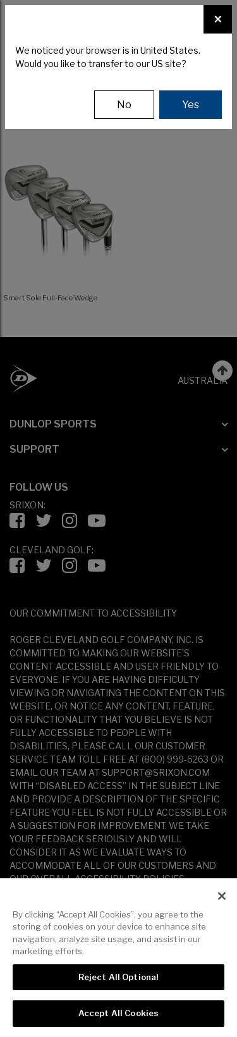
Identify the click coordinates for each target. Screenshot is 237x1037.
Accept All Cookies (118, 1013)
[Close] (218, 19)
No (124, 105)
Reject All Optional (118, 977)
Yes (190, 105)
